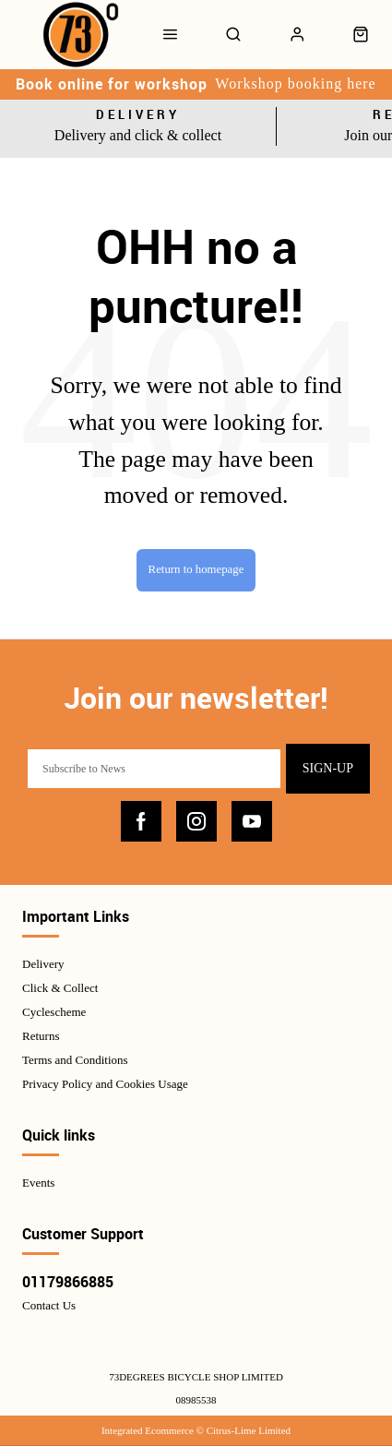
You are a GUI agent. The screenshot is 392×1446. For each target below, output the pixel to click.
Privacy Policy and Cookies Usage (105, 1084)
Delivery (43, 964)
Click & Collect (60, 988)
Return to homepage (196, 569)
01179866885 (67, 1282)
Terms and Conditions (75, 1060)
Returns (40, 1036)
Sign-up (328, 768)
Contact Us (49, 1305)
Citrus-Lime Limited (249, 1430)
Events (38, 1182)
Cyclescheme (54, 1012)
